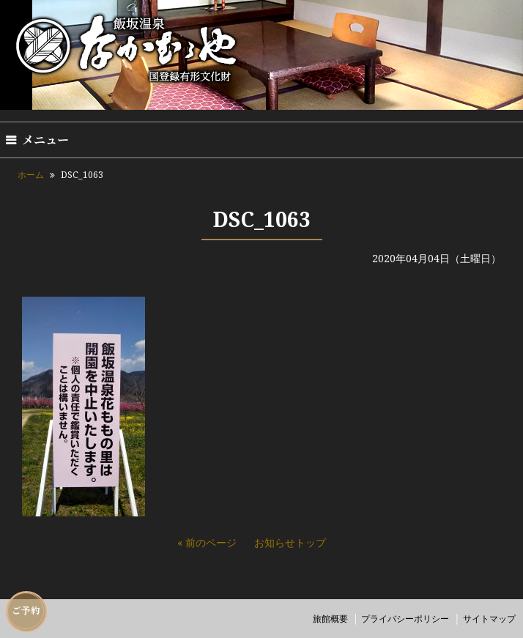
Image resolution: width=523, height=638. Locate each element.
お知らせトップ (290, 542)
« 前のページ (207, 542)
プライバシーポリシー (405, 618)
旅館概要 (330, 618)
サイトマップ (489, 618)
